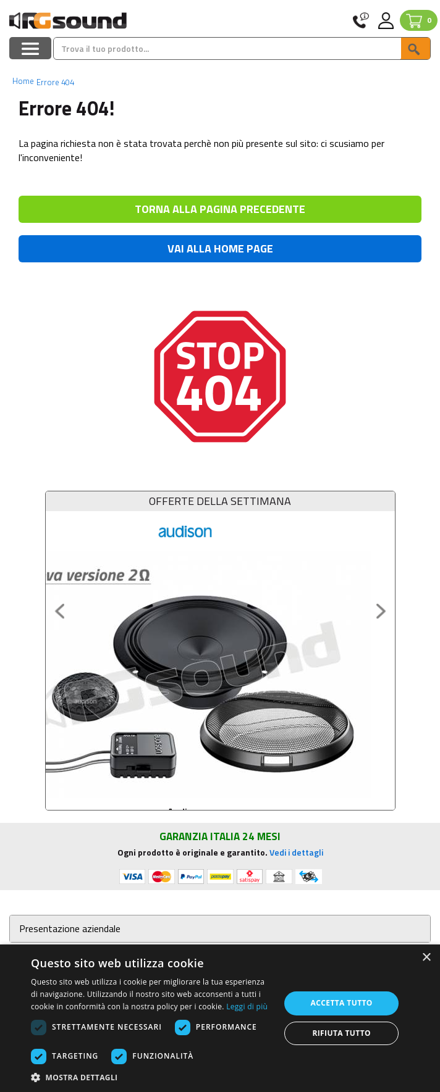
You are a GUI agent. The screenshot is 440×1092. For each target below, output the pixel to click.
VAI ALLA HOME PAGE (220, 248)
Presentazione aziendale (70, 929)
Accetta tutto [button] (342, 1003)
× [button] (426, 957)
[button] (152, 1077)
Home (23, 81)
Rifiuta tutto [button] (341, 1033)
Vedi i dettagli (296, 852)
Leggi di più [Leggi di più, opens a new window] (247, 1006)
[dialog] (220, 1018)
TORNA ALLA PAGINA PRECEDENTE (220, 209)
